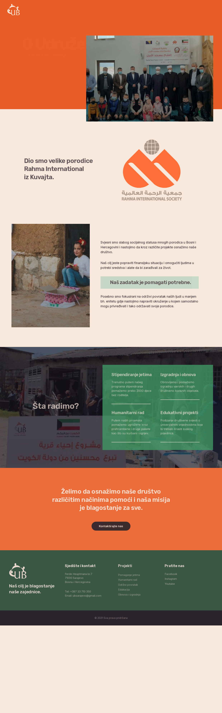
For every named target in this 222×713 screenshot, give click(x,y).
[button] (111, 526)
